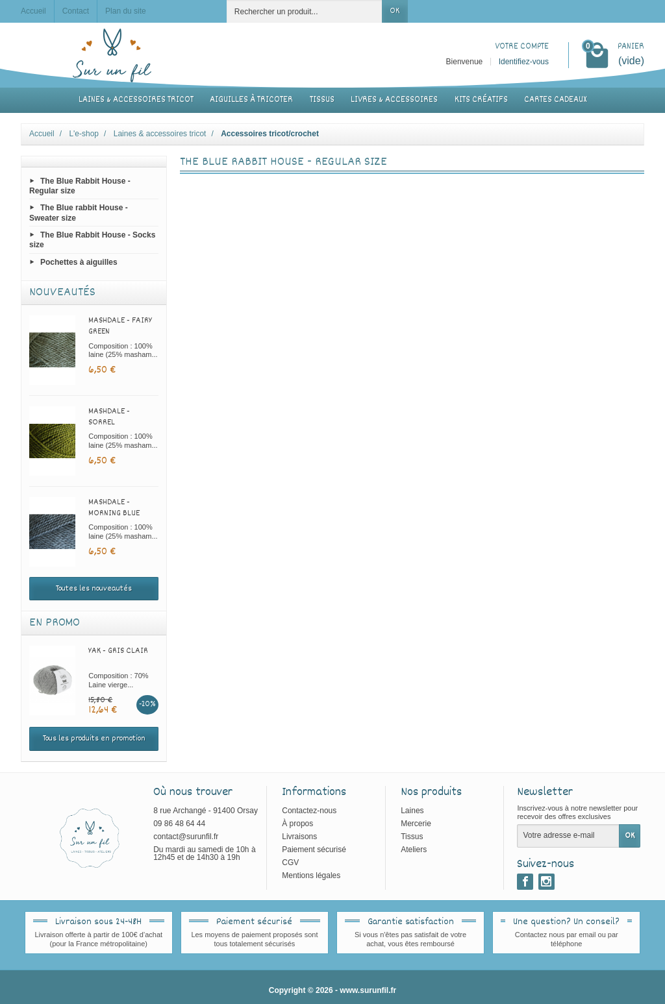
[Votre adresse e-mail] (568, 836)
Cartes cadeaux (555, 100)
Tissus (322, 100)
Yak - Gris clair (118, 650)
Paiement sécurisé (314, 849)
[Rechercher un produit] (305, 11)
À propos (297, 823)
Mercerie (416, 823)
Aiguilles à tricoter (251, 100)
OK (394, 11)
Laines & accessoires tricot (136, 100)
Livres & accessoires (394, 100)
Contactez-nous (309, 810)
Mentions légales (311, 875)
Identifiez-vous (524, 62)
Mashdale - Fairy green (120, 326)
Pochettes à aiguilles (79, 262)
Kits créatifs (481, 100)
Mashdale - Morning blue (114, 508)
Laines (412, 810)
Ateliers (414, 849)
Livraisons (299, 836)
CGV (290, 862)
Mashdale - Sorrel (109, 417)
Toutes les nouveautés (94, 588)
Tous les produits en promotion (94, 738)
